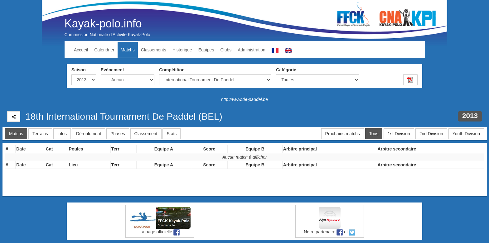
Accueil (81, 49)
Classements (153, 49)
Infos (62, 133)
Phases (117, 133)
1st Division (399, 133)
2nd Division (431, 133)
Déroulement (88, 133)
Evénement (112, 69)
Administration (251, 49)
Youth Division (466, 133)
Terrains (40, 133)
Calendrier (104, 49)
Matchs (128, 49)
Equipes (206, 49)
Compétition (172, 69)
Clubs (225, 49)
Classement (145, 133)
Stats (172, 133)
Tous (374, 133)
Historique (182, 49)
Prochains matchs (342, 133)
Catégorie (286, 69)
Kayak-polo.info (103, 23)
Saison (78, 69)
